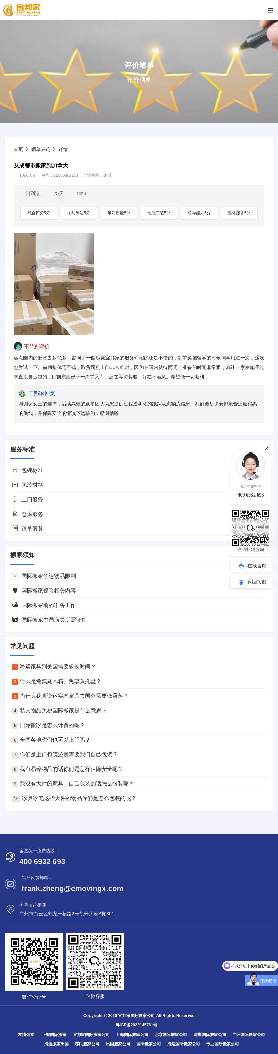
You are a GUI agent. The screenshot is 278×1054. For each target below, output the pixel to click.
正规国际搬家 (54, 1034)
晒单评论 (40, 149)
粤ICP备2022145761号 (137, 1025)
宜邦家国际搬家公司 (91, 1034)
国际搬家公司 (148, 1044)
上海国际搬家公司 (132, 1034)
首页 (18, 149)
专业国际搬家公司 (222, 1044)
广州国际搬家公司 (248, 1034)
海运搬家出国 (56, 1044)
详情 (63, 149)
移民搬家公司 (87, 1044)
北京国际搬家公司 (170, 1034)
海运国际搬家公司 (183, 1044)
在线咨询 (256, 565)
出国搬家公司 (118, 1044)
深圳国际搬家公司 (210, 1034)
